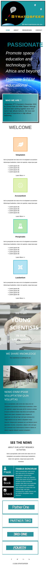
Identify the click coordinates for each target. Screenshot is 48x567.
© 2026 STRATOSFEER (24, 563)
